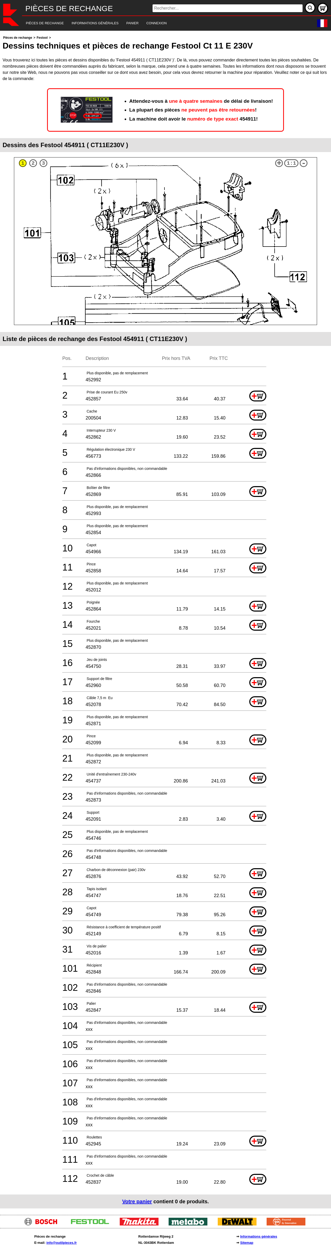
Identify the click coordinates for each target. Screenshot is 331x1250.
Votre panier (137, 1201)
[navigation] (158, 23)
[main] (165, 621)
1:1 (291, 163)
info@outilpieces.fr (61, 1243)
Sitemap (246, 1243)
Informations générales (258, 1236)
